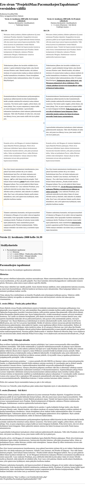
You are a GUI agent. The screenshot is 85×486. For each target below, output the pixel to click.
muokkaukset (29, 23)
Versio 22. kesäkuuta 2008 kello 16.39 (61, 19)
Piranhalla (37, 295)
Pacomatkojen (18, 270)
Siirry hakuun (18, 16)
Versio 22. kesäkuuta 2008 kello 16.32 (19, 19)
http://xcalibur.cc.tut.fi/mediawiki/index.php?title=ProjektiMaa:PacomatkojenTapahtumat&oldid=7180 (23, 478)
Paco (1, 279)
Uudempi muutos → (63, 27)
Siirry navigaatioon (7, 16)
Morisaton (9, 283)
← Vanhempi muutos (21, 25)
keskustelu (19, 23)
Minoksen (3, 297)
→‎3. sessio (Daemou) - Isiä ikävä (63, 25)
